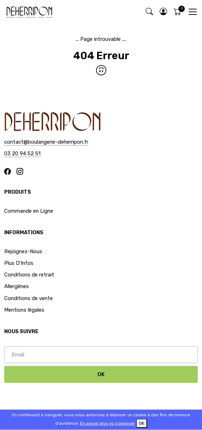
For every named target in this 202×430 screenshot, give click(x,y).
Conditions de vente (28, 298)
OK (101, 374)
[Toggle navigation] (193, 12)
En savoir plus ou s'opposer (107, 423)
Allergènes (16, 286)
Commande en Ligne (28, 211)
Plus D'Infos (18, 263)
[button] (163, 12)
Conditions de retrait (29, 275)
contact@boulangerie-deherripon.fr (46, 142)
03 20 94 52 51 (22, 153)
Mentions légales (24, 310)
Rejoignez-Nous (23, 251)
